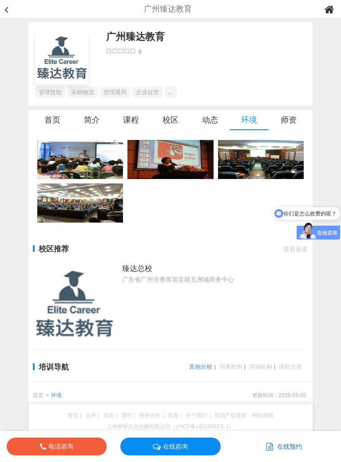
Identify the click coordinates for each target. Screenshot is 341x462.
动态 (210, 120)
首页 (52, 120)
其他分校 (200, 366)
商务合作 (150, 415)
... (170, 92)
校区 (170, 120)
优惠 (108, 415)
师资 (289, 120)
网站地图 (263, 415)
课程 (131, 120)
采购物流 (82, 92)
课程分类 (290, 366)
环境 (249, 120)
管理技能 (50, 92)
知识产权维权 (230, 415)
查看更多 (295, 249)
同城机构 (260, 366)
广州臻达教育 (135, 36)
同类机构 (230, 366)
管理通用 (115, 92)
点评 (90, 415)
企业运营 (147, 92)
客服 (173, 415)
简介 (92, 120)
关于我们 (196, 415)
